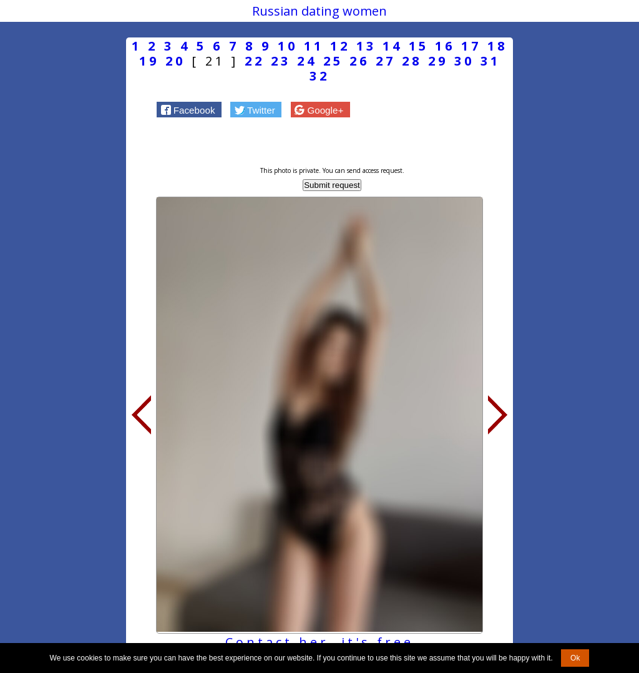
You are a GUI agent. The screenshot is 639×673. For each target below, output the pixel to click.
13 (366, 45)
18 (497, 45)
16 (445, 45)
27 (386, 60)
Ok (575, 658)
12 (340, 45)
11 (314, 45)
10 (288, 45)
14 (392, 45)
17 (471, 45)
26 (359, 60)
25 (333, 60)
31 (490, 60)
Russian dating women (319, 10)
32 (319, 75)
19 (149, 60)
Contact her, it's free (319, 642)
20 (175, 60)
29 (438, 60)
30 (464, 60)
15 (419, 45)
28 (412, 60)
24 (307, 60)
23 (281, 60)
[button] (189, 109)
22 (255, 60)
